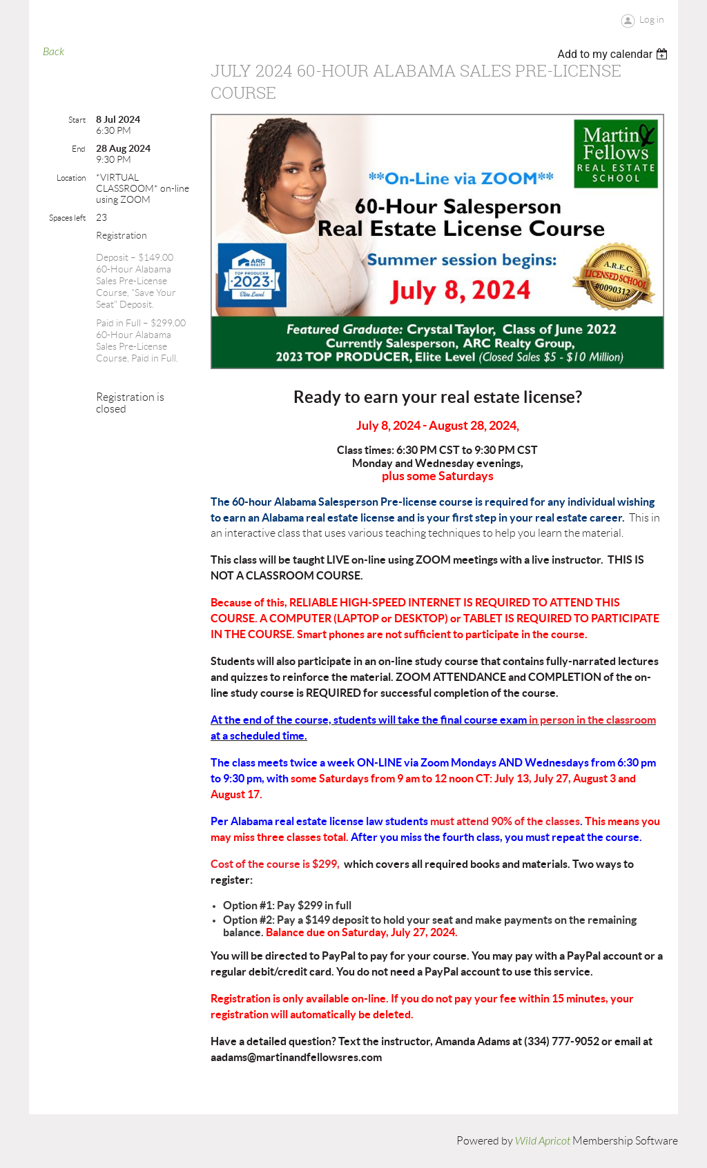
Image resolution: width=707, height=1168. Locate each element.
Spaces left (67, 217)
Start (77, 119)
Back (53, 52)
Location (71, 177)
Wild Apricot (542, 1141)
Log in (651, 19)
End (79, 148)
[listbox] (614, 54)
